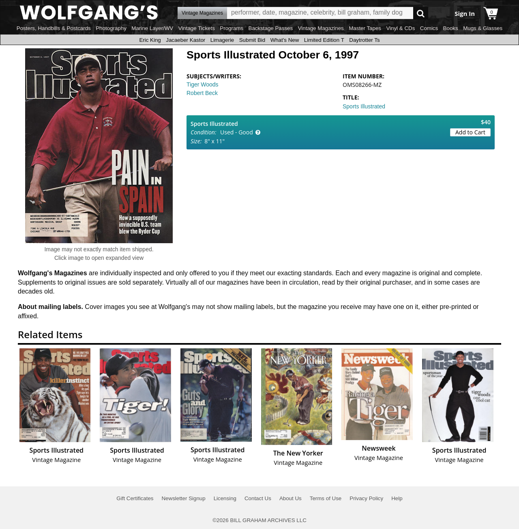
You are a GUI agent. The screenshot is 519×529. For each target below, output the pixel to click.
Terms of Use (326, 498)
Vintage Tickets (196, 28)
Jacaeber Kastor (185, 40)
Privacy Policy (366, 498)
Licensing (225, 498)
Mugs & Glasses (482, 28)
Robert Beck (202, 93)
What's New (284, 40)
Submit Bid (252, 40)
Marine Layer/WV (152, 28)
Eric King (150, 40)
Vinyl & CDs (400, 28)
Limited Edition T (324, 40)
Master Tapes (365, 28)
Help (396, 498)
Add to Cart (470, 132)
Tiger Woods (203, 84)
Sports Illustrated (364, 106)
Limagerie (222, 40)
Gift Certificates (134, 498)
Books (450, 28)
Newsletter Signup (183, 498)
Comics (429, 28)
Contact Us (257, 498)
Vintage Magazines (321, 28)
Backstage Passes (271, 28)
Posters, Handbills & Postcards (54, 28)
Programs (231, 28)
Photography (111, 28)
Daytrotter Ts (364, 40)
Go (420, 13)
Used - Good (236, 132)
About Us (290, 498)
